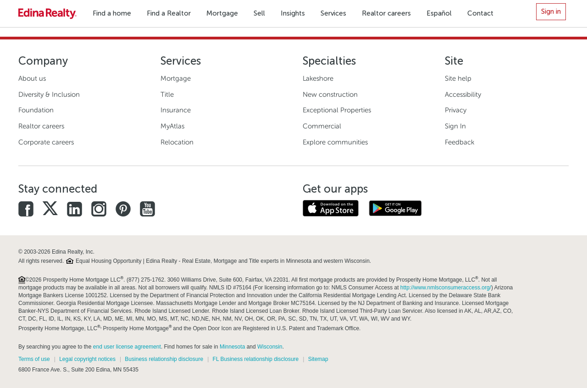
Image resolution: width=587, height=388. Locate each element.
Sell (259, 13)
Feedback (459, 142)
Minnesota (232, 347)
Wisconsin (269, 347)
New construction (330, 94)
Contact (480, 13)
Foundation (36, 110)
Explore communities (335, 142)
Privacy (455, 110)
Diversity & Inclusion (49, 94)
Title (167, 94)
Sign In (455, 126)
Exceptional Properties (337, 110)
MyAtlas (172, 126)
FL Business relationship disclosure (256, 359)
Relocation (177, 142)
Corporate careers (46, 142)
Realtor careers (386, 13)
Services (333, 13)
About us (32, 78)
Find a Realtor (169, 13)
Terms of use (34, 359)
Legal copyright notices (87, 359)
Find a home (112, 13)
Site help (458, 78)
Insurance (176, 110)
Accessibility (463, 94)
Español (439, 13)
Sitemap (318, 359)
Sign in (551, 11)
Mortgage (222, 13)
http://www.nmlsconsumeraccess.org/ (445, 287)
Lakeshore (318, 78)
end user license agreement (127, 347)
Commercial (322, 126)
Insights (293, 13)
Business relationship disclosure (164, 359)
